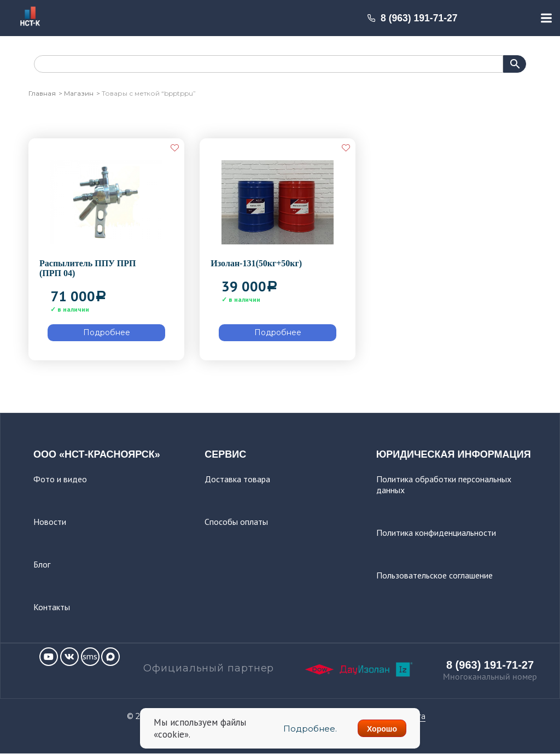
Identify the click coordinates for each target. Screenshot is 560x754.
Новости (49, 521)
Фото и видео (60, 479)
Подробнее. (309, 728)
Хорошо (382, 728)
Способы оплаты (236, 521)
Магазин (79, 93)
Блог (41, 564)
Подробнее (106, 332)
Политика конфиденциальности (436, 532)
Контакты (51, 606)
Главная (42, 93)
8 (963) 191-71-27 (412, 18)
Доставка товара (237, 479)
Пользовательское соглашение (434, 575)
